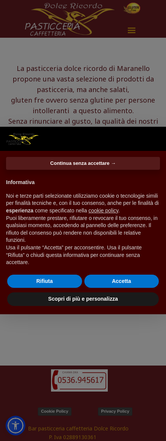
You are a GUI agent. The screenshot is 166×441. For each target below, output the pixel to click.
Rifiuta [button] (44, 281)
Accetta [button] (121, 281)
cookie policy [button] (103, 210)
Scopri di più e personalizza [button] (83, 299)
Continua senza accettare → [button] (83, 163)
